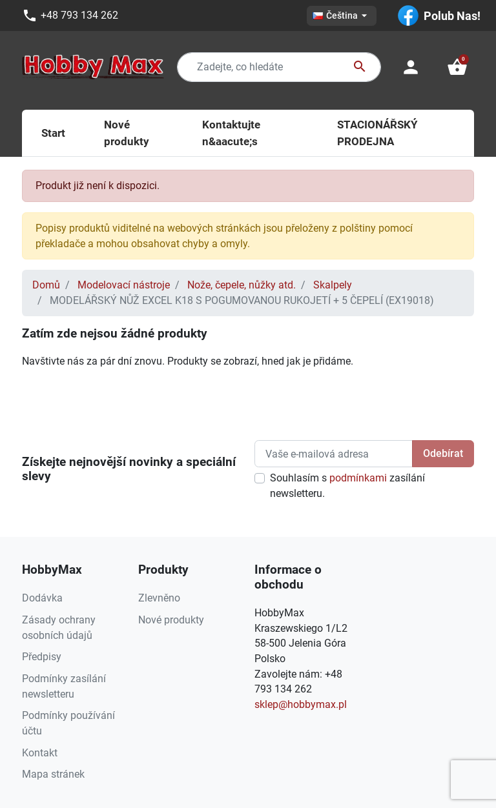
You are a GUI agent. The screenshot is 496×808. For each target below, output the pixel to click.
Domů (46, 285)
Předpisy (41, 657)
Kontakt (39, 753)
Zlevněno (159, 598)
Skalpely (332, 285)
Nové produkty (171, 620)
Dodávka (42, 598)
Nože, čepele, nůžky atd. (241, 285)
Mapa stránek (53, 774)
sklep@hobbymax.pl (300, 704)
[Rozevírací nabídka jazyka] (342, 16)
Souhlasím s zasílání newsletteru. (347, 486)
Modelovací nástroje (124, 285)
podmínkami (358, 478)
